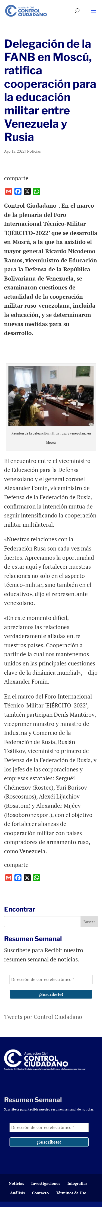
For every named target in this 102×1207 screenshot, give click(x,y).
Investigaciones (45, 1183)
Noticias (34, 151)
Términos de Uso (71, 1192)
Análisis (17, 1192)
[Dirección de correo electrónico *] (51, 979)
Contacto (40, 1192)
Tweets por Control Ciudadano (43, 1017)
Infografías (77, 1183)
